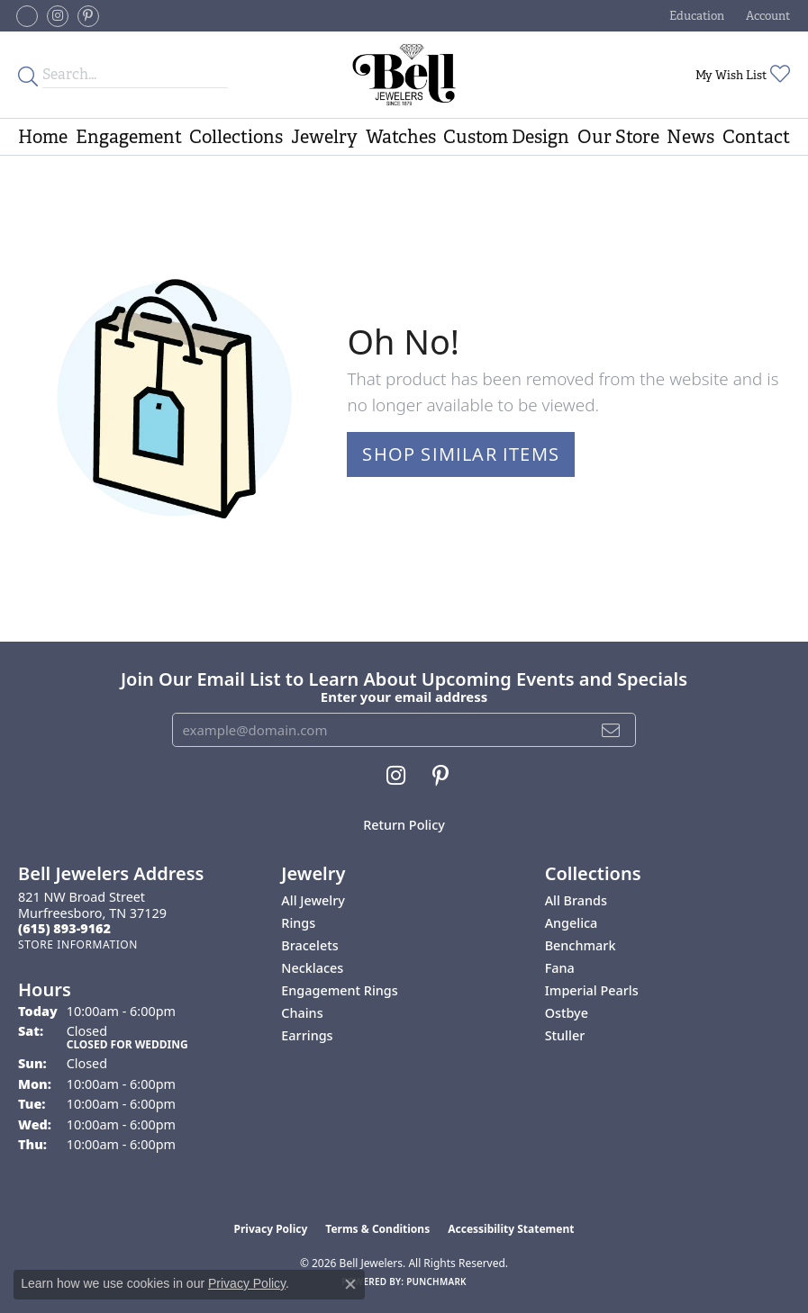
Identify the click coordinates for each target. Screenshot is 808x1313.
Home (43, 136)
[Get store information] (78, 944)
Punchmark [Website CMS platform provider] (436, 1281)
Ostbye (566, 1012)
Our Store (618, 136)
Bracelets (309, 945)
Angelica (571, 922)
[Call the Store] (64, 928)
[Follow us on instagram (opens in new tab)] (57, 16)
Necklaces (312, 967)
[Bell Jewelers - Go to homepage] (404, 74)
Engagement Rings (339, 990)
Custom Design (506, 136)
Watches (401, 136)
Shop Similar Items (460, 454)
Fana (560, 967)
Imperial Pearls (592, 990)
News (690, 136)
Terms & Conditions (377, 1229)
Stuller (565, 1035)
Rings (298, 922)
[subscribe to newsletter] (611, 730)
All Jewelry (313, 900)
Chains (301, 1012)
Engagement (129, 136)
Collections (236, 136)
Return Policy (404, 824)
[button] (695, 15)
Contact (756, 136)
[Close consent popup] (350, 1284)
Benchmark (580, 945)
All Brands (576, 900)
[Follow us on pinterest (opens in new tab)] (88, 16)
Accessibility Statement (511, 1229)
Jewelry (324, 136)
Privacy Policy (271, 1229)
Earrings (306, 1035)
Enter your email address (404, 697)
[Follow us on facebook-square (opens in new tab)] (27, 16)
